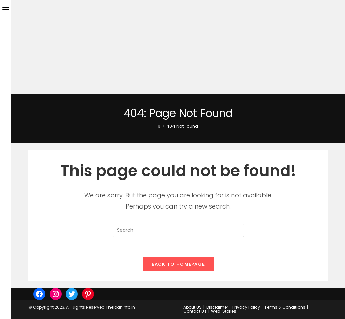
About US (192, 307)
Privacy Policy (246, 307)
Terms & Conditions (284, 307)
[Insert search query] (178, 230)
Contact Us (195, 311)
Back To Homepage (178, 264)
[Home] (159, 126)
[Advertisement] (172, 47)
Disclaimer (217, 307)
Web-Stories (223, 311)
